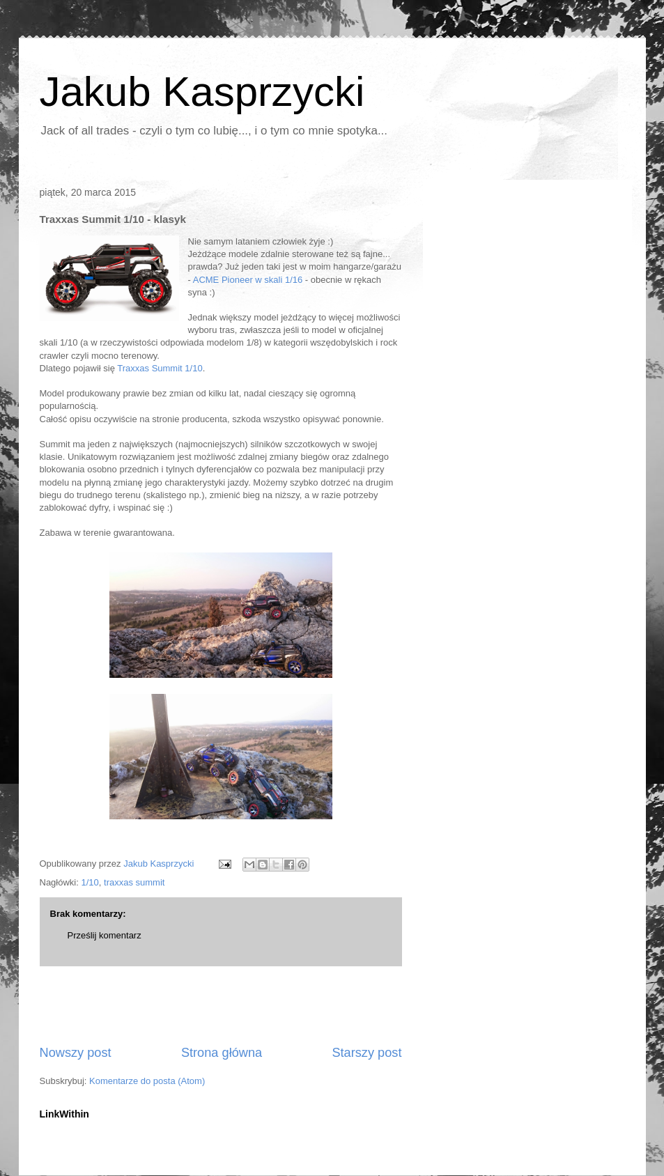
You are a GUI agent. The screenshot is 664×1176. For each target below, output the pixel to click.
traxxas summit (134, 882)
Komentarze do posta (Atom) (147, 1081)
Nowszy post (75, 1053)
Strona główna (221, 1053)
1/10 (89, 882)
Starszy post (366, 1053)
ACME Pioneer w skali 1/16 (248, 279)
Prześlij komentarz (104, 935)
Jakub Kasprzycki (202, 91)
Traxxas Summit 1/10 (159, 368)
